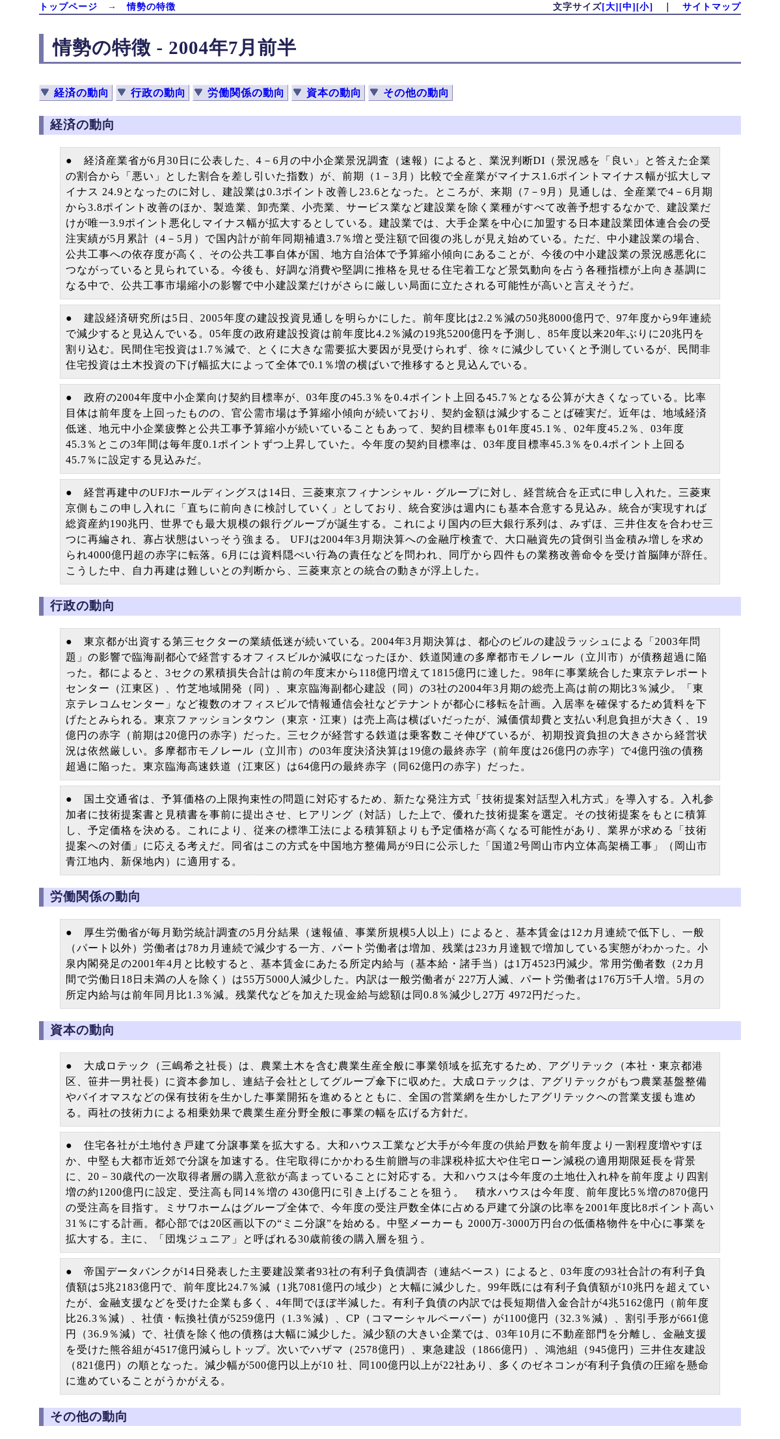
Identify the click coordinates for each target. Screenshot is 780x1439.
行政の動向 (158, 92)
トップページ (68, 7)
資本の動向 (334, 92)
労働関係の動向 (246, 92)
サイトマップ (711, 7)
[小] (644, 7)
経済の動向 (81, 92)
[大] (610, 7)
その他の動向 (416, 92)
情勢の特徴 (151, 7)
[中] (627, 7)
